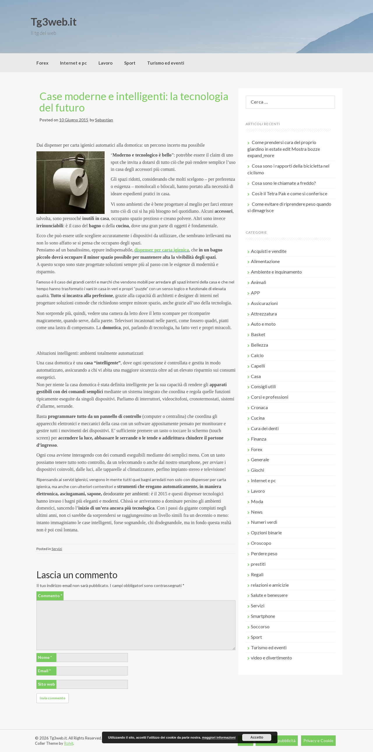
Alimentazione (265, 261)
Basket (258, 334)
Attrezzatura (264, 313)
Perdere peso (264, 553)
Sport (130, 62)
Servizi (57, 549)
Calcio (257, 355)
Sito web (46, 684)
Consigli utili (263, 386)
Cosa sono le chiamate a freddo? (284, 183)
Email (44, 670)
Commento (50, 595)
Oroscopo (261, 543)
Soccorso (260, 626)
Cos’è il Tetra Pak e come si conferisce (289, 193)
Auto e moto (263, 324)
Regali (257, 574)
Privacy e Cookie (318, 740)
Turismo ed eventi (165, 62)
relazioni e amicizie (270, 585)
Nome (45, 657)
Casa (256, 376)
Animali (258, 282)
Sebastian (104, 119)
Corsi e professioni (269, 397)
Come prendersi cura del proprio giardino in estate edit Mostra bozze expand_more (283, 148)
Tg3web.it (54, 21)
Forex (42, 62)
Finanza (258, 438)
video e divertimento (271, 657)
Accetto (256, 737)
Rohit (68, 743)
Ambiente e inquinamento (276, 271)
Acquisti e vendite (268, 251)
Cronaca (259, 407)
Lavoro (105, 62)
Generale (260, 459)
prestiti (258, 564)
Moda (257, 501)
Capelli (258, 365)
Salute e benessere (269, 595)
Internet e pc (73, 62)
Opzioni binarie (266, 532)
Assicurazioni (264, 303)
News (257, 512)
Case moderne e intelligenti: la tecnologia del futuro (133, 102)
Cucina (258, 418)
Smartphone (263, 616)
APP (255, 292)
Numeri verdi (264, 522)
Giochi (257, 470)
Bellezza (259, 344)
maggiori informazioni (218, 737)
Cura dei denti (265, 428)
